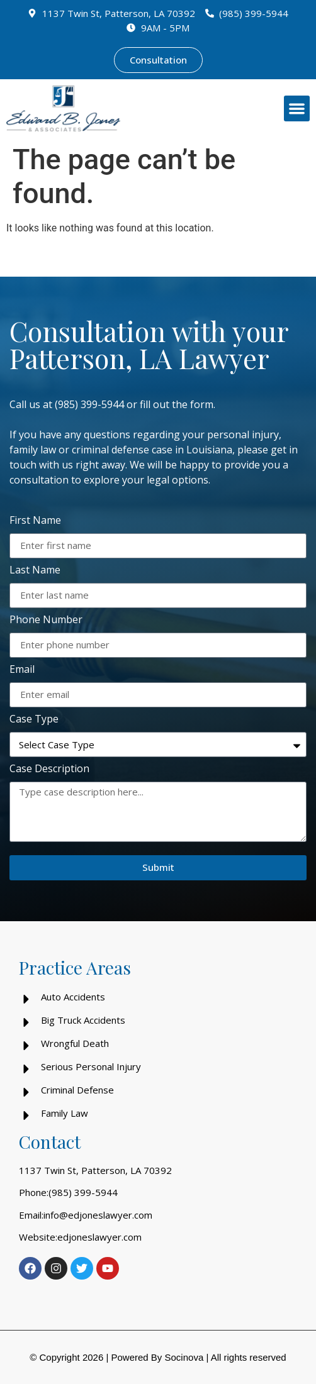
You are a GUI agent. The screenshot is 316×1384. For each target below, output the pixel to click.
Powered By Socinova (157, 1357)
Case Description (49, 769)
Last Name (34, 571)
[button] (297, 108)
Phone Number (45, 620)
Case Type (34, 720)
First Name (35, 521)
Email (22, 670)
